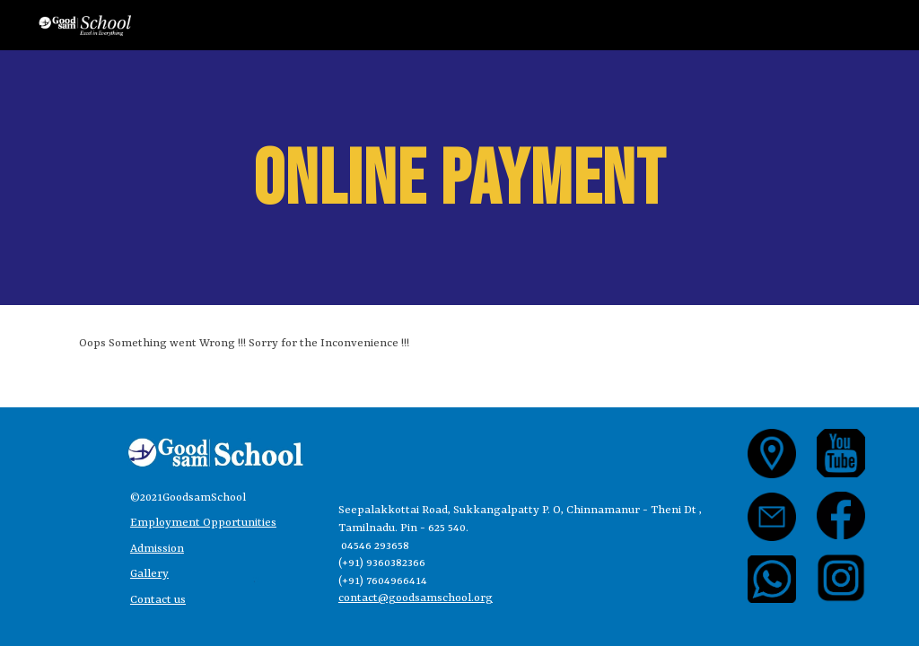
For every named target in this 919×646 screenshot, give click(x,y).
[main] (459, 177)
